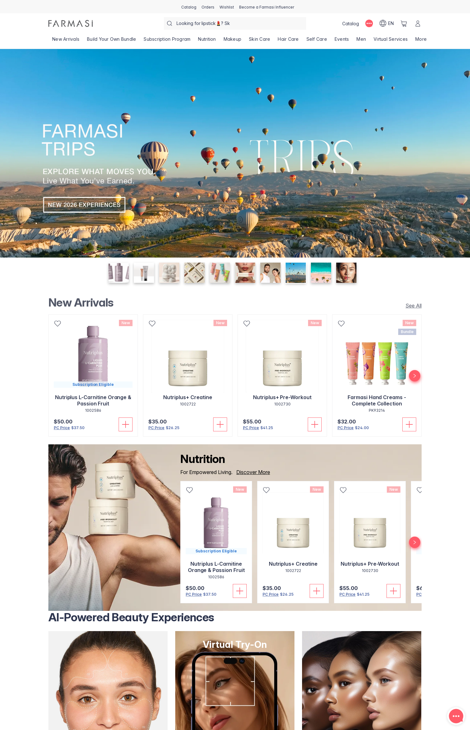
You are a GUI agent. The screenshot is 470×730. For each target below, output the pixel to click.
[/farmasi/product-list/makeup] (232, 41)
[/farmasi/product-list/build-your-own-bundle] (111, 41)
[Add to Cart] (126, 424)
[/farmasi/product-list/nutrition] (207, 41)
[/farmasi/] (70, 23)
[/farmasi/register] (208, 6)
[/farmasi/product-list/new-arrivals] (65, 41)
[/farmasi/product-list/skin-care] (259, 41)
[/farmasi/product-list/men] (361, 41)
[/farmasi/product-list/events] (342, 41)
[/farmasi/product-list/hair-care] (288, 41)
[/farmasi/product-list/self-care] (317, 41)
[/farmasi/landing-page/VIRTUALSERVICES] (390, 41)
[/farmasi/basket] (404, 23)
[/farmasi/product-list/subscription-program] (167, 41)
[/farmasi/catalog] (189, 6)
